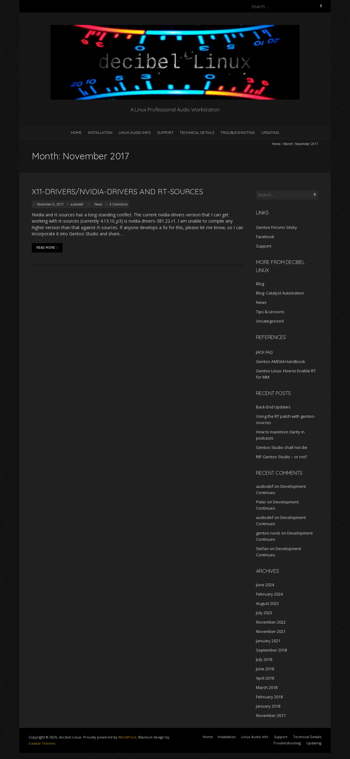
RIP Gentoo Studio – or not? (281, 457)
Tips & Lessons (270, 311)
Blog (260, 283)
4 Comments (118, 204)
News (98, 204)
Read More (47, 248)
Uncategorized (270, 321)
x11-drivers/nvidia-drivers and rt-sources (117, 191)
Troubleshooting (237, 132)
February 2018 (269, 697)
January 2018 (268, 706)
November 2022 (271, 622)
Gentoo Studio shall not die (281, 447)
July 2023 (264, 612)
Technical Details (197, 132)
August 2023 (267, 603)
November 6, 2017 (50, 204)
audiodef (77, 204)
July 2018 (264, 659)
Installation (100, 132)
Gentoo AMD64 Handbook (280, 361)
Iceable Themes (42, 743)
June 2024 (265, 584)
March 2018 (266, 687)
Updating (270, 132)
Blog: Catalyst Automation (280, 293)
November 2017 (271, 715)
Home (76, 132)
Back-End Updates (273, 407)
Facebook (265, 236)
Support (165, 132)
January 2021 (268, 641)
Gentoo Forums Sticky (276, 227)
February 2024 (269, 594)
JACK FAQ (264, 352)
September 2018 (271, 650)
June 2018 (265, 669)
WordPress (127, 737)
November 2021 (271, 631)
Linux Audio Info (135, 132)
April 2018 (265, 678)
